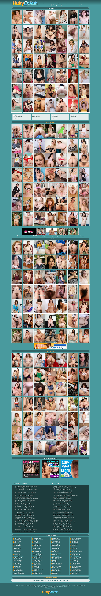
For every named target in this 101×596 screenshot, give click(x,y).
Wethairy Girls (17, 569)
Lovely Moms (55, 555)
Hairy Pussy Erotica (76, 570)
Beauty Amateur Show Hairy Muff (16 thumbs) (25, 504)
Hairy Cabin (74, 548)
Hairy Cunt (73, 116)
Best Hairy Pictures (56, 572)
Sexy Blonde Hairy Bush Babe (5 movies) (62, 500)
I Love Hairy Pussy (18, 561)
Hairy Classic (17, 563)
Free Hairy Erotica (17, 116)
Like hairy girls (36, 555)
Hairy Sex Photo (18, 557)
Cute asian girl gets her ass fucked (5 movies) (63, 508)
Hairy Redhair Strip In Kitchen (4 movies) (62, 526)
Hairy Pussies (55, 118)
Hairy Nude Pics (37, 538)
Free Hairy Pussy (56, 542)
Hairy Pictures (75, 567)
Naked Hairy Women (57, 563)
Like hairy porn (55, 551)
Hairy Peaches (36, 544)
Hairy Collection (56, 558)
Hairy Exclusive (56, 539)
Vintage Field (36, 570)
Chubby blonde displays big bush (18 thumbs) (25, 487)
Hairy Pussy (36, 553)
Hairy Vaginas (55, 116)
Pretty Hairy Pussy (76, 561)
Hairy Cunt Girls (75, 560)
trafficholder (53, 587)
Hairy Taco (35, 558)
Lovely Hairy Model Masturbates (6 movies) (63, 514)
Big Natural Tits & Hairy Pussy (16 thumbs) (25, 531)
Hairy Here (74, 545)
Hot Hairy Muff (74, 118)
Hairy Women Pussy (38, 539)
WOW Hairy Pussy (37, 564)
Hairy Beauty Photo (76, 557)
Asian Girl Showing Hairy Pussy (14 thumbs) (25, 494)
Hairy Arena (16, 115)
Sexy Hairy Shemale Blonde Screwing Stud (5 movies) (65, 495)
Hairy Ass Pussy (75, 550)
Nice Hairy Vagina (37, 554)
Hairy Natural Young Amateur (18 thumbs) (24, 501)
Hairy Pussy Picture (38, 561)
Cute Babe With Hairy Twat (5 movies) (62, 506)
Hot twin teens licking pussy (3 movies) (62, 486)
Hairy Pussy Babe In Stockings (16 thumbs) (25, 508)
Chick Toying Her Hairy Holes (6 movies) (62, 492)
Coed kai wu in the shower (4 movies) (61, 489)
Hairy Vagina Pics (18, 572)
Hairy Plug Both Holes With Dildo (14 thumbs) (25, 511)
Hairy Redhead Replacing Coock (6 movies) (63, 528)
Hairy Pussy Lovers (76, 538)
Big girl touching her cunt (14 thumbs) (23, 503)
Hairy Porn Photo (56, 570)
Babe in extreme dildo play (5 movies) (61, 515)
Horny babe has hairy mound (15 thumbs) (24, 506)
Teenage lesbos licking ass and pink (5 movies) (63, 517)
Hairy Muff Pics (74, 115)
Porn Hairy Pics (75, 539)
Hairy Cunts (36, 567)
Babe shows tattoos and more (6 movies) (62, 497)
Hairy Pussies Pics (37, 560)
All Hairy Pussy (36, 118)
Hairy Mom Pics (55, 115)
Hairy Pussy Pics (18, 564)
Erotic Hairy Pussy (76, 569)
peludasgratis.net (56, 564)
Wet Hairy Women (18, 560)
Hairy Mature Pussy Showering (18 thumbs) (25, 500)
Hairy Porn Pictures (37, 547)
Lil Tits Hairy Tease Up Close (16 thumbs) (24, 512)
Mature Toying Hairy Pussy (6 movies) (62, 523)
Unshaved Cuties (37, 545)
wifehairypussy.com (18, 570)
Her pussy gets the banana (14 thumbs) (23, 497)
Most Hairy (35, 541)
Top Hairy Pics (75, 542)
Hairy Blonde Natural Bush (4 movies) (61, 509)
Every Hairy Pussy (56, 544)
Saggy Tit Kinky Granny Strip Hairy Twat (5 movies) (65, 487)
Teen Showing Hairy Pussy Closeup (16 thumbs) (26, 529)
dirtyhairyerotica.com (57, 557)
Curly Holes (55, 567)
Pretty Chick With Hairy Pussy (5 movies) (62, 524)
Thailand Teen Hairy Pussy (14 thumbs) (24, 517)
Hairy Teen (74, 573)
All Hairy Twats (75, 564)
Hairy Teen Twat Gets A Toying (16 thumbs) (25, 515)
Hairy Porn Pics (37, 542)
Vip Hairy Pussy (18, 566)
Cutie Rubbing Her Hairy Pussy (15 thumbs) (25, 526)
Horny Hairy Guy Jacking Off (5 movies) (62, 520)
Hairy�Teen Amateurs (77, 551)
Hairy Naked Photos (38, 569)
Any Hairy (34, 115)
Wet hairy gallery (56, 541)
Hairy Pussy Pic (36, 116)
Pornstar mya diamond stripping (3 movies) (63, 504)
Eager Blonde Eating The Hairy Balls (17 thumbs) (26, 489)
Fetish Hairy (55, 547)
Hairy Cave (54, 554)
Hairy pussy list (56, 545)
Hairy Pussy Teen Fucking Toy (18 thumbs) (24, 524)
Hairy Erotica (75, 541)
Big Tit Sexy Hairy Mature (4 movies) (61, 503)
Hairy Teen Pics (75, 572)
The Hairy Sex (36, 548)
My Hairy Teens (75, 555)
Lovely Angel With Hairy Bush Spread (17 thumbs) (26, 520)
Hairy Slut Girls (36, 566)
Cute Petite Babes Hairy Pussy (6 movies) (62, 491)
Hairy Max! (54, 560)
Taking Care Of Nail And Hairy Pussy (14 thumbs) (26, 498)
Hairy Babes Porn (76, 553)
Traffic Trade (47, 587)
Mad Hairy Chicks (56, 569)
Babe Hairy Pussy (37, 573)
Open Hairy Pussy (76, 558)
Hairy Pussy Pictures (76, 566)
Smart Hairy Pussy (76, 563)
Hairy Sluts (55, 573)
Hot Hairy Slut (36, 563)
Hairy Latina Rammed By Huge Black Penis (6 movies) (65, 531)
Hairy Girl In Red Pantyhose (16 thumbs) (24, 491)
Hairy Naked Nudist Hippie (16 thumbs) (24, 495)
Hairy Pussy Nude (76, 554)
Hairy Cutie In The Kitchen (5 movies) (61, 518)
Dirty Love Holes (37, 550)
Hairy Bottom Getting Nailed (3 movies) (62, 494)
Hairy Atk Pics (16, 118)
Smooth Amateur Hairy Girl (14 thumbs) (24, 528)
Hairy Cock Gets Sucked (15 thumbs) (23, 509)
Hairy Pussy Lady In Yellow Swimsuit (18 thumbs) (26, 521)
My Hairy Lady (17, 567)
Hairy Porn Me (75, 544)
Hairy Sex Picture (37, 551)
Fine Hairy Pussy (18, 558)
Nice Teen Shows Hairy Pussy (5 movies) (62, 512)
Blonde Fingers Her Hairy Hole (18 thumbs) (25, 518)
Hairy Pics (54, 550)
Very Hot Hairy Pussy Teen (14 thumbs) (24, 514)
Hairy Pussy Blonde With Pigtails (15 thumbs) (25, 492)
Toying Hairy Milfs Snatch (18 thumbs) (24, 523)
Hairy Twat (35, 572)
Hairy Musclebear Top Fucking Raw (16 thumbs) (26, 486)
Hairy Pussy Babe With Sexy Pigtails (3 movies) (64, 521)
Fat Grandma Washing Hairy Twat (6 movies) (63, 511)
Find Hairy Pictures (56, 566)
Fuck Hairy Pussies (56, 561)
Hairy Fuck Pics (56, 548)
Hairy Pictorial (75, 547)
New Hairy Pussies (18, 555)
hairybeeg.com (55, 538)
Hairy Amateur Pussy (19, 573)
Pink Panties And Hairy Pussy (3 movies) (62, 529)
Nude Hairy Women (37, 557)
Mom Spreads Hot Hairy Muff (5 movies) (62, 501)
